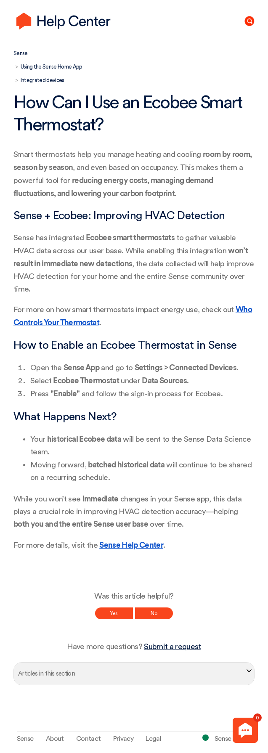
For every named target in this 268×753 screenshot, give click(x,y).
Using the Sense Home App (51, 66)
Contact (88, 738)
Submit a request (172, 647)
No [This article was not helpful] (154, 613)
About (55, 738)
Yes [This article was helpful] (114, 613)
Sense (20, 53)
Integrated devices (42, 80)
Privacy (123, 738)
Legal (153, 738)
